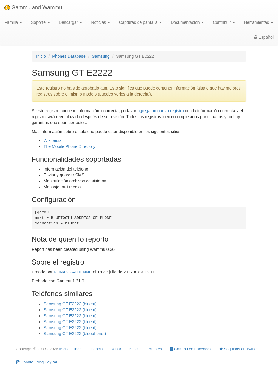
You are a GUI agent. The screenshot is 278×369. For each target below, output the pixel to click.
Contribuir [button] (224, 22)
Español (264, 37)
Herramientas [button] (258, 22)
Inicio (41, 56)
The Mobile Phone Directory (69, 146)
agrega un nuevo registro (161, 110)
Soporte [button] (40, 22)
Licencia (96, 349)
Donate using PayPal (36, 362)
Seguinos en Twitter (238, 349)
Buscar (135, 349)
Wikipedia (53, 140)
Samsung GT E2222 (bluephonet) (75, 333)
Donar (115, 349)
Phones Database (68, 56)
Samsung (100, 56)
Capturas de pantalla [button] (140, 22)
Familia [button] (13, 22)
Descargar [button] (70, 22)
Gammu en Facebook (190, 349)
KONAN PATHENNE (73, 272)
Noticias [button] (100, 22)
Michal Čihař (70, 349)
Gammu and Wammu (33, 7)
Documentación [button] (187, 22)
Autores (155, 349)
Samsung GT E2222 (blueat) (70, 303)
